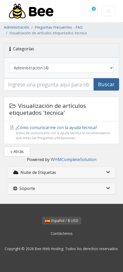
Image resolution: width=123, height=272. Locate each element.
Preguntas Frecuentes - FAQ (59, 27)
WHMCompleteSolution (73, 159)
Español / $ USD (61, 220)
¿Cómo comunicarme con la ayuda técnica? (61, 132)
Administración (16, 27)
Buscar (106, 84)
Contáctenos (62, 233)
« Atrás (17, 151)
